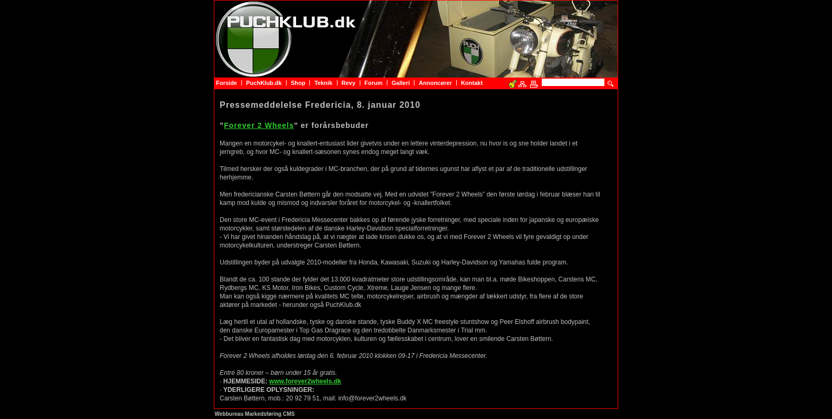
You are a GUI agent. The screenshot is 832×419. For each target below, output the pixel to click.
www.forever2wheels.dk (305, 381)
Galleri (401, 83)
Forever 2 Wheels (259, 125)
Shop (298, 83)
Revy (349, 83)
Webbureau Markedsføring (248, 414)
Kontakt (472, 83)
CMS (288, 414)
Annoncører (435, 83)
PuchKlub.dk (264, 83)
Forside (226, 83)
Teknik (323, 83)
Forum (374, 83)
